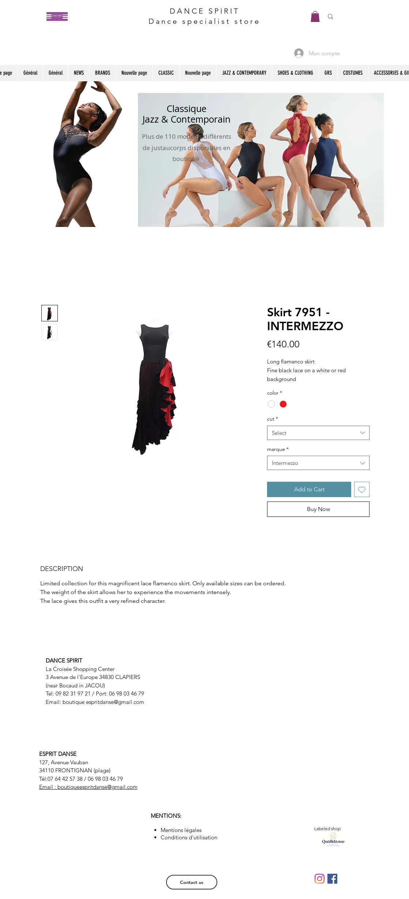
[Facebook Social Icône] (332, 879)
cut (272, 418)
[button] (315, 16)
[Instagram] (319, 879)
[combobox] (318, 433)
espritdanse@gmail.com (115, 701)
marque (278, 449)
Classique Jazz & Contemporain (186, 113)
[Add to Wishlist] (361, 489)
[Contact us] (191, 882)
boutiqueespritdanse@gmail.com (97, 786)
